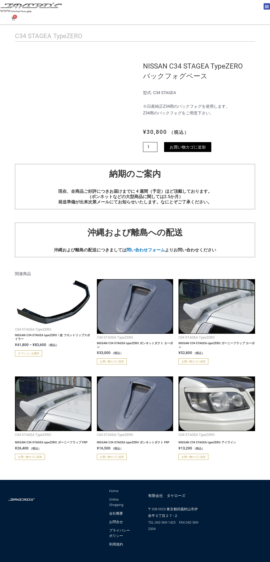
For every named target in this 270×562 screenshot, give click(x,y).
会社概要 (116, 513)
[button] (267, 6)
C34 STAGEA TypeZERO (48, 36)
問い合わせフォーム (145, 249)
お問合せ (116, 522)
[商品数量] (150, 147)
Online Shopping (116, 502)
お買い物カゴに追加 (188, 147)
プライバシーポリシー (119, 533)
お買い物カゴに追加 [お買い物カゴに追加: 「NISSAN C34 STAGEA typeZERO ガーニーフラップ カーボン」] (193, 361)
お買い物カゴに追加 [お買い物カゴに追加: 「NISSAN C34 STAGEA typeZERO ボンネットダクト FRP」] (112, 456)
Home (113, 491)
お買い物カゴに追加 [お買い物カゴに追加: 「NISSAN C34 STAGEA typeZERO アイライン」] (193, 456)
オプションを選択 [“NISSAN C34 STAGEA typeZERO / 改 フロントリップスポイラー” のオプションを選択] (28, 353)
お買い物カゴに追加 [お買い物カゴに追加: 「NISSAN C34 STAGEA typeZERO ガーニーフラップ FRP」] (30, 456)
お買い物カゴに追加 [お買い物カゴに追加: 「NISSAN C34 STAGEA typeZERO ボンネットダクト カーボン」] (112, 361)
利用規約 (116, 544)
